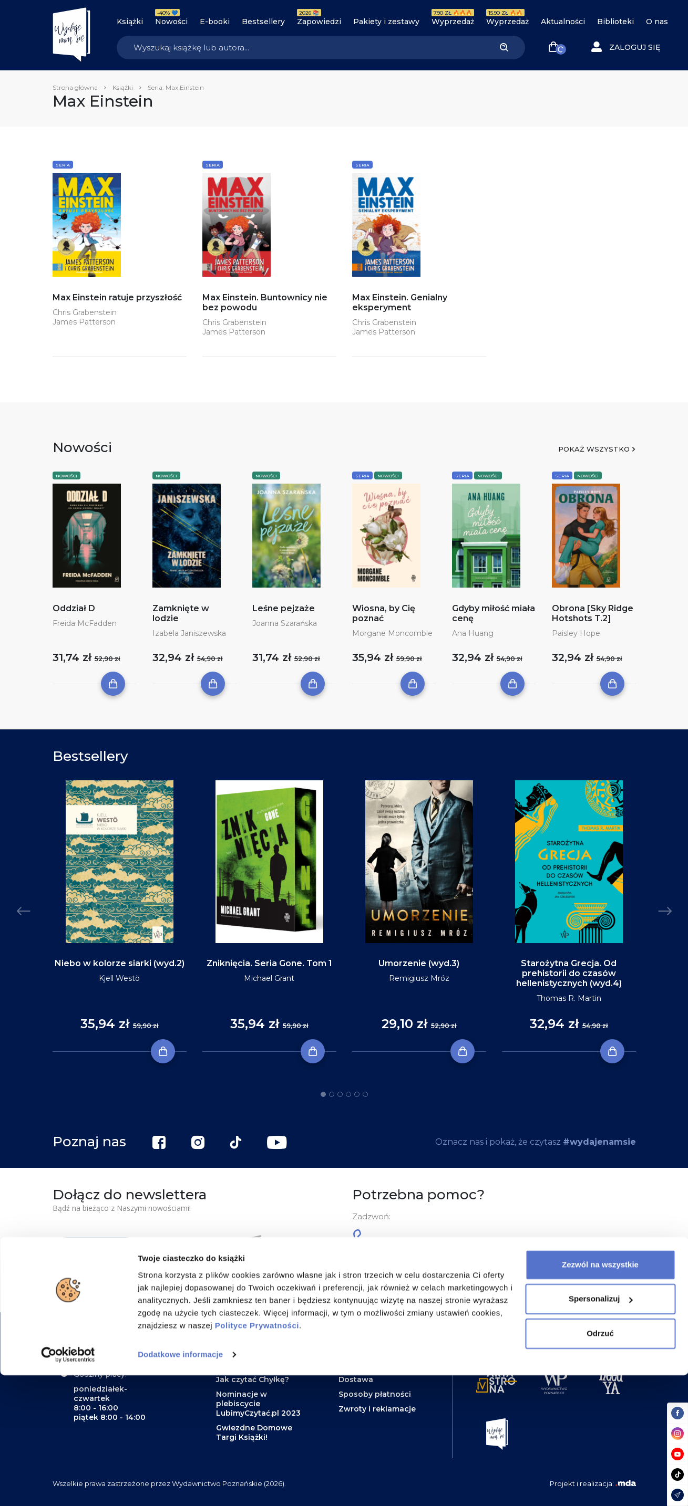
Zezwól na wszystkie (600, 1395)
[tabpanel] (119, 916)
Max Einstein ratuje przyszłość (117, 297)
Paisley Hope (576, 633)
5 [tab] (357, 1094)
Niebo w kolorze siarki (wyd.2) (119, 963)
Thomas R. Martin (569, 998)
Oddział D (74, 608)
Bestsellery (263, 21)
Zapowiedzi (319, 21)
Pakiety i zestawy (386, 21)
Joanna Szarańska (284, 623)
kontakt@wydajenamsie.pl (441, 1285)
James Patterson (84, 322)
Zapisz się (97, 1252)
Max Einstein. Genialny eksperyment (399, 302)
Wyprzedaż (453, 21)
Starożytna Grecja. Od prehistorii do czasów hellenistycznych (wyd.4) (569, 973)
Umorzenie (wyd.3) (418, 963)
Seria (63, 165)
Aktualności (563, 21)
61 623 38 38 (397, 1241)
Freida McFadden (85, 623)
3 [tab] (340, 1094)
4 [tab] (348, 1094)
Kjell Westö (119, 978)
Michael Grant (269, 978)
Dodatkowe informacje (180, 1485)
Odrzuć (600, 1464)
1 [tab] (323, 1094)
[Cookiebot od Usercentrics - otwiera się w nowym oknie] (68, 1485)
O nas (657, 21)
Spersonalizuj (601, 1429)
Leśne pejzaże (283, 608)
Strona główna (75, 87)
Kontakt (354, 1335)
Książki (130, 21)
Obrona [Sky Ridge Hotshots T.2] (592, 613)
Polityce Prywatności (257, 1456)
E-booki (215, 21)
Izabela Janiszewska (189, 633)
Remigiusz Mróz (419, 978)
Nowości (171, 21)
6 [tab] (365, 1094)
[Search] (300, 47)
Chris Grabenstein (85, 312)
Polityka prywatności (379, 1364)
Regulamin (359, 1350)
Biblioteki (615, 21)
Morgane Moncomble (392, 633)
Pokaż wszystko (594, 449)
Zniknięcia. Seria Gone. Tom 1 (269, 963)
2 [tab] (331, 1094)
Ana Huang (473, 633)
